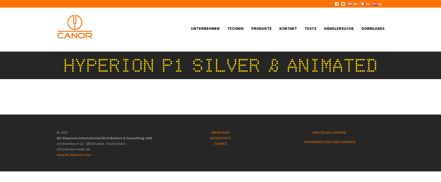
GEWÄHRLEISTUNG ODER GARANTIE (330, 142)
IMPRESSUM (220, 132)
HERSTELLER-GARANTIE (329, 132)
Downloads (373, 28)
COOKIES (220, 143)
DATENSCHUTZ (220, 138)
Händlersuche (339, 28)
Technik (235, 28)
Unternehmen (205, 28)
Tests (310, 28)
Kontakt (288, 28)
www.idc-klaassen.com (74, 154)
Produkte (261, 28)
